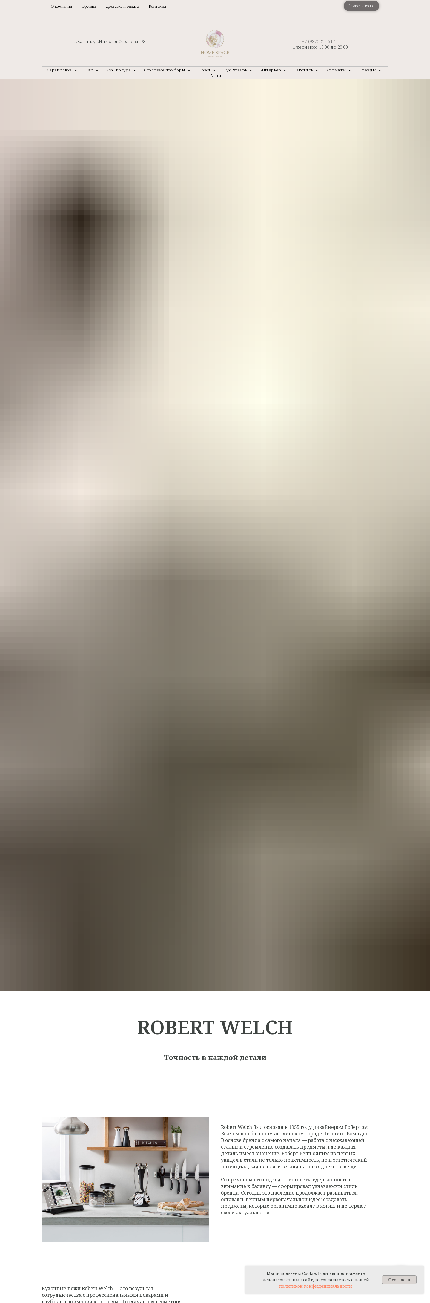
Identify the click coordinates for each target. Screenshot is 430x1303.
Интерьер (271, 70)
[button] (361, 6)
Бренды (89, 6)
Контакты (157, 6)
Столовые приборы (165, 70)
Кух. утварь (235, 70)
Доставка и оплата (122, 6)
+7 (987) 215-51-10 (320, 41)
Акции (217, 75)
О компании (61, 6)
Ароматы (336, 70)
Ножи (205, 70)
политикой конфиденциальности (315, 1286)
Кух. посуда (119, 70)
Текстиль (304, 70)
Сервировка (60, 70)
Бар (89, 70)
